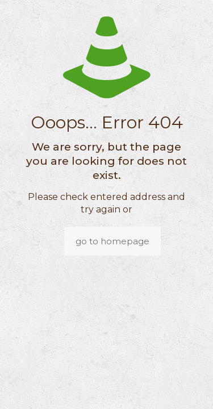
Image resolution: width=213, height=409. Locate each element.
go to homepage (112, 241)
